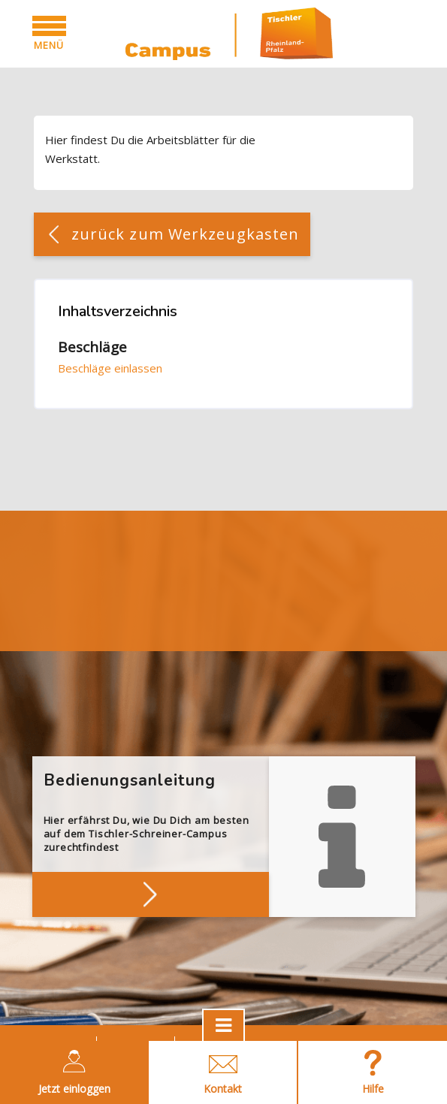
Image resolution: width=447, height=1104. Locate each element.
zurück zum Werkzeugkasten (185, 234)
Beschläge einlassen (110, 368)
